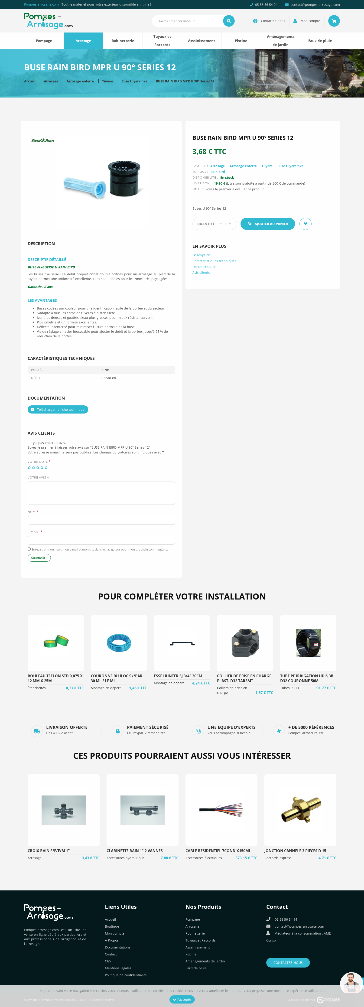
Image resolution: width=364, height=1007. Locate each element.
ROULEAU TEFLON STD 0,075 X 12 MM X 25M (55, 678)
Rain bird (218, 171)
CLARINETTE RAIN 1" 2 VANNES (135, 850)
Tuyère (107, 81)
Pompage (44, 40)
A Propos (112, 940)
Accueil (30, 81)
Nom (33, 512)
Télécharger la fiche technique (57, 409)
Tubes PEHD (289, 688)
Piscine (241, 40)
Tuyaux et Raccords (162, 40)
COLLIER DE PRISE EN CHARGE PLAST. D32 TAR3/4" (244, 678)
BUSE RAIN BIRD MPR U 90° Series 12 (185, 81)
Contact (111, 954)
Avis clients (201, 272)
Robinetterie (123, 40)
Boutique (112, 926)
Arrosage (83, 40)
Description (201, 255)
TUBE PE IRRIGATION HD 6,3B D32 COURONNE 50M (306, 678)
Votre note (39, 462)
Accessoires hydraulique (126, 858)
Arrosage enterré (80, 81)
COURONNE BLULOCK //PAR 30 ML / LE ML (117, 678)
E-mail (35, 532)
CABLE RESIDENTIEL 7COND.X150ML (218, 850)
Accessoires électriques (203, 858)
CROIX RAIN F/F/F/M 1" (49, 850)
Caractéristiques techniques (214, 261)
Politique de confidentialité (126, 975)
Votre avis (38, 477)
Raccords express (278, 858)
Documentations (117, 947)
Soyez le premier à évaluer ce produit (234, 189)
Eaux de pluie (320, 40)
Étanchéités (37, 688)
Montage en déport (106, 688)
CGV (108, 961)
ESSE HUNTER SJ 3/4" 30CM (178, 675)
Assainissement (201, 40)
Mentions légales (118, 968)
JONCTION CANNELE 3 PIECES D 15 (295, 850)
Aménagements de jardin (280, 40)
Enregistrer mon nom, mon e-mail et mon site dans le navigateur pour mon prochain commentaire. (100, 549)
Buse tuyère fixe (134, 81)
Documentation (204, 266)
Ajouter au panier (268, 224)
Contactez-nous (288, 962)
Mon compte (114, 933)
